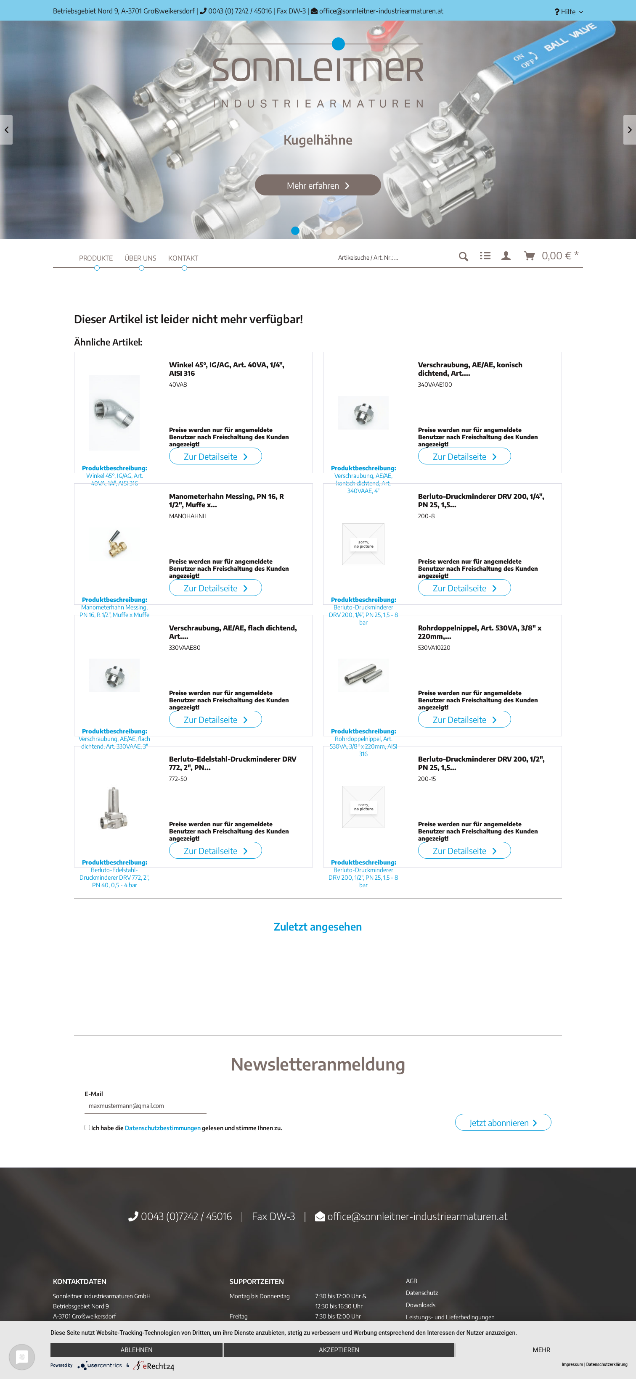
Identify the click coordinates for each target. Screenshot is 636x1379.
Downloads (420, 1304)
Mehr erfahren (314, 185)
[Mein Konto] (507, 256)
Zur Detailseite (215, 456)
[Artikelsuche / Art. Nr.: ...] (403, 256)
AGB (411, 1280)
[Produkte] (96, 257)
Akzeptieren (339, 1350)
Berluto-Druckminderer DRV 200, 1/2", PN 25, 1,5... (481, 763)
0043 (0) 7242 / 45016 (236, 11)
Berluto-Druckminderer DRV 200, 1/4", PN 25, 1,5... (481, 500)
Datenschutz (422, 1292)
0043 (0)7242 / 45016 (180, 1216)
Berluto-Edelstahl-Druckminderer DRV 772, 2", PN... (233, 763)
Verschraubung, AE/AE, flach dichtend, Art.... (233, 632)
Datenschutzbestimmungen (163, 1127)
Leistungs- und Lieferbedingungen (450, 1317)
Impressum (572, 1364)
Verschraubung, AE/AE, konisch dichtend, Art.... (470, 369)
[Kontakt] (183, 257)
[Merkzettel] (485, 256)
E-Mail (94, 1093)
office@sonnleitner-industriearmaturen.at (381, 11)
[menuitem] (565, 12)
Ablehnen (136, 1350)
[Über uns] (140, 257)
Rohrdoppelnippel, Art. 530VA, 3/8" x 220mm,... (479, 632)
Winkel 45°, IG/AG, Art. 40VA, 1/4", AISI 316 (226, 369)
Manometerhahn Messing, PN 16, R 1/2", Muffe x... (226, 500)
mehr (542, 1350)
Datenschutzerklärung (607, 1364)
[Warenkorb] (552, 256)
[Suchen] (463, 256)
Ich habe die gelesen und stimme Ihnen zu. (183, 1127)
